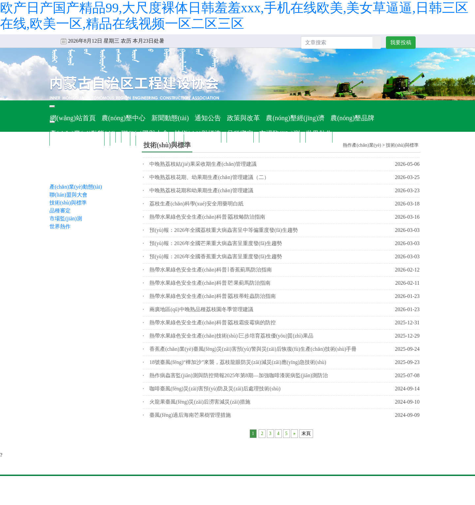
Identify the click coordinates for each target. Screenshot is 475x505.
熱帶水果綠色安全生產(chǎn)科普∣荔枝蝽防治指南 (207, 217)
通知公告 (208, 118)
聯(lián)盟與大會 (145, 133)
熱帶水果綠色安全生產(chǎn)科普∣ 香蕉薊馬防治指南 (210, 269)
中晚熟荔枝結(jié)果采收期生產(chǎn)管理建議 (203, 164)
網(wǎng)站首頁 (73, 118)
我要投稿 (400, 42)
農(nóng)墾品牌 (352, 118)
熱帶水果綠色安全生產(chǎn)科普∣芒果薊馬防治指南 (209, 283)
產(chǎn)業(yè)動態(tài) (82, 133)
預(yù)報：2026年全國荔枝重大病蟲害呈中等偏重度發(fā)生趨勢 (223, 230)
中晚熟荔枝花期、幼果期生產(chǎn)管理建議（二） (209, 177)
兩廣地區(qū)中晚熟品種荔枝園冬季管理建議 (201, 309)
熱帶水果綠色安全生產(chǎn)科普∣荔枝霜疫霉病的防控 (212, 322)
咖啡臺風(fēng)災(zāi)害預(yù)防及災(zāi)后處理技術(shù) (214, 388)
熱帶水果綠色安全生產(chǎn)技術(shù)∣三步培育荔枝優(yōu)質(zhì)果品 (231, 336)
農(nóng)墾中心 (123, 118)
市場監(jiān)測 (279, 133)
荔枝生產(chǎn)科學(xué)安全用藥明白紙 (196, 203)
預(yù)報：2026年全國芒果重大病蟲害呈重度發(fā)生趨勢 (215, 243)
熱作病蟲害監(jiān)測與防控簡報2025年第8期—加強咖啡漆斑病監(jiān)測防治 (238, 375)
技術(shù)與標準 (197, 133)
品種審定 (240, 133)
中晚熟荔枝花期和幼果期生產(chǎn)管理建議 (201, 190)
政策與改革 (243, 118)
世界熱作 (319, 133)
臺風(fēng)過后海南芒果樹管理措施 (190, 415)
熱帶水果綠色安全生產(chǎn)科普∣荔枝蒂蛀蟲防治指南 (212, 296)
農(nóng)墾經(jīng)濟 (295, 118)
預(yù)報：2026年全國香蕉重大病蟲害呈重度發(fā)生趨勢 (215, 256)
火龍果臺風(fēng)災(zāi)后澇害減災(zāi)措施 (199, 402)
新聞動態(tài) (170, 118)
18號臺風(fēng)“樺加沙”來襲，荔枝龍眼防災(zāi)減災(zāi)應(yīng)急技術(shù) (237, 362)
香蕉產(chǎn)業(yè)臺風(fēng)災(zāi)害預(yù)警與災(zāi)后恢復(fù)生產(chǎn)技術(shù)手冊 (253, 349)
